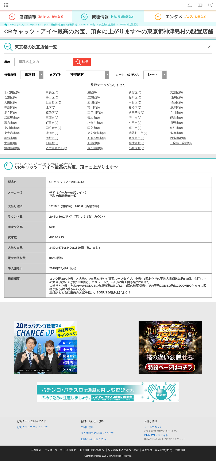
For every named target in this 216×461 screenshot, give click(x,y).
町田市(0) (52, 122)
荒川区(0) (93, 107)
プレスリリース (53, 450)
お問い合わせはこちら (93, 439)
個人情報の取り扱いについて (97, 433)
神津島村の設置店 (129, 24)
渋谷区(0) (93, 102)
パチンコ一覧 (88, 24)
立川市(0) (176, 112)
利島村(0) (52, 143)
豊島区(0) (10, 107)
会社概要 (36, 450)
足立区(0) (10, 112)
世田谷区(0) (53, 102)
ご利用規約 (87, 427)
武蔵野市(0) (12, 117)
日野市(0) (176, 122)
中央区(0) (52, 92)
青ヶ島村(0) (95, 148)
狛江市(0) (176, 127)
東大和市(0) (12, 132)
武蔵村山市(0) (138, 132)
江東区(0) (93, 97)
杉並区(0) (176, 102)
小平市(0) (135, 122)
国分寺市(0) (53, 127)
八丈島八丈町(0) (56, 148)
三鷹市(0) (52, 117)
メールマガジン (153, 427)
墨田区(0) (52, 97)
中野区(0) (135, 102)
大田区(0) (10, 102)
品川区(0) (135, 97)
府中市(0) (135, 117)
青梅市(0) (93, 117)
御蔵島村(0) (12, 148)
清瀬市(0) (52, 132)
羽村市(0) (52, 137)
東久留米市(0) (96, 132)
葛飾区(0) (52, 112)
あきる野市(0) (96, 137)
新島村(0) (93, 143)
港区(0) (92, 92)
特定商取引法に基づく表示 (123, 450)
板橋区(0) (135, 107)
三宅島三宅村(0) (181, 143)
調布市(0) (10, 122)
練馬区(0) (176, 107)
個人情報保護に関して (92, 450)
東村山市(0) (12, 127)
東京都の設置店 (107, 24)
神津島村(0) (136, 143)
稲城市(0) (10, 137)
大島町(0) (10, 143)
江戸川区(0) (95, 112)
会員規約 (71, 450)
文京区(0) (176, 92)
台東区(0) (10, 97)
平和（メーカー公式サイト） (68, 192)
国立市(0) (93, 127)
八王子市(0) (136, 112)
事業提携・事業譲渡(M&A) (157, 450)
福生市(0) (135, 127)
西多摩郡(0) (178, 137)
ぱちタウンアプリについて (32, 427)
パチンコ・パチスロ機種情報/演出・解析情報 (53, 24)
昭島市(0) (176, 117)
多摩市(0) (176, 132)
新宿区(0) (135, 92)
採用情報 (181, 450)
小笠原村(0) (136, 148)
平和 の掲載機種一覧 (63, 196)
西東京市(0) (136, 137)
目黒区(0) (176, 97)
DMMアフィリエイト (156, 435)
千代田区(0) (12, 92)
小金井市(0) (95, 122)
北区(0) (50, 107)
